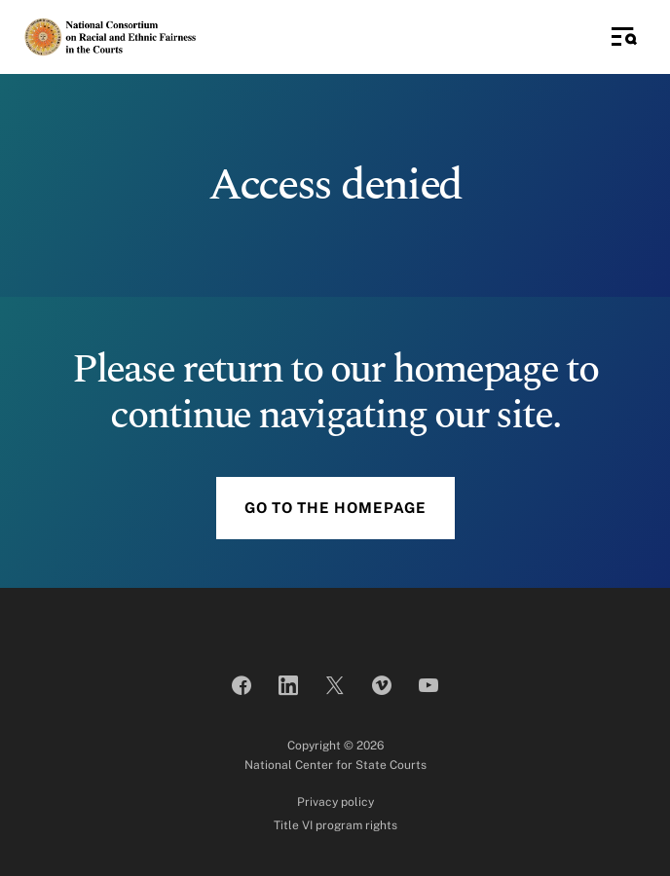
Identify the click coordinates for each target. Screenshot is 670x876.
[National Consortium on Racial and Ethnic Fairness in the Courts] (110, 36)
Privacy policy (335, 802)
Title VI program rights (335, 825)
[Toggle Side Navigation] (624, 37)
